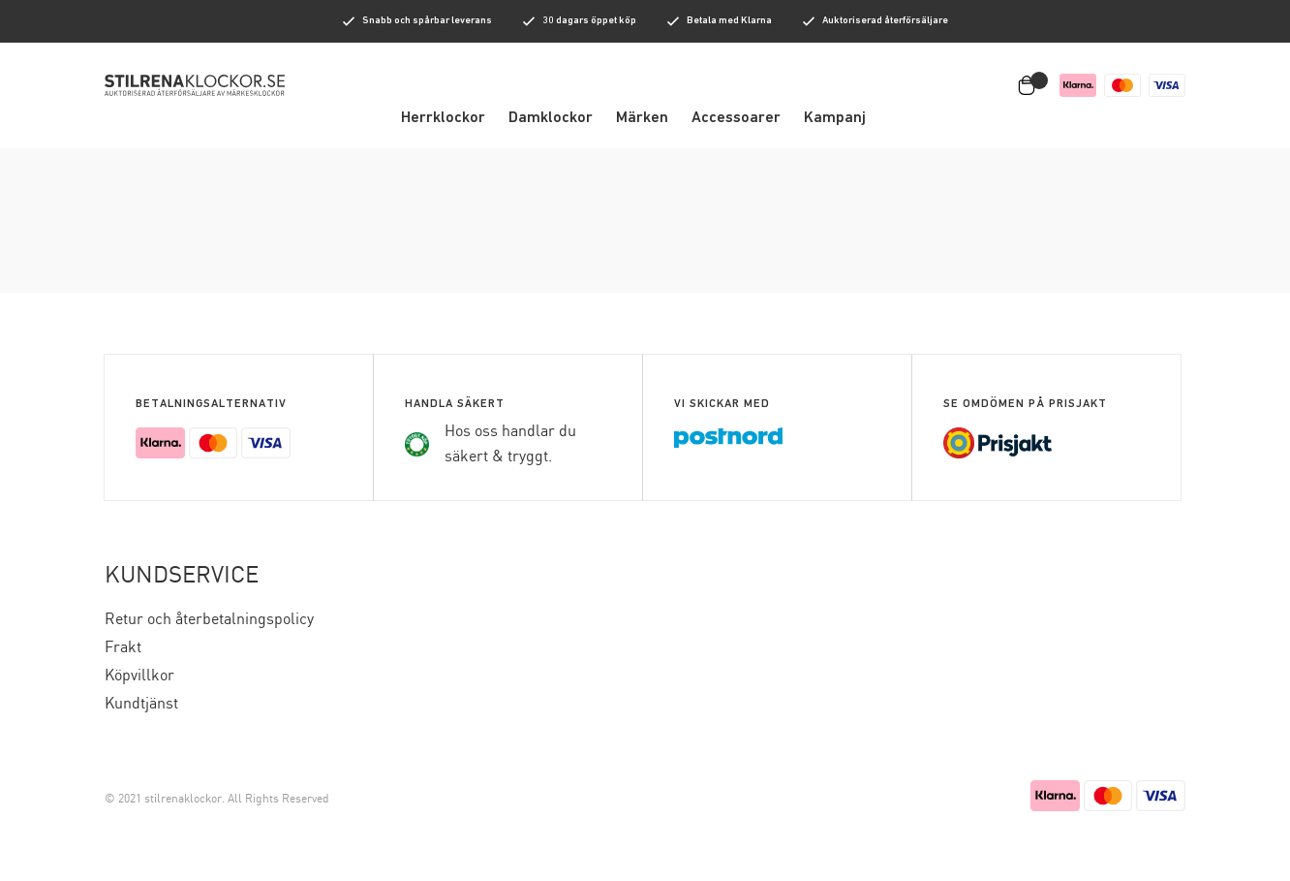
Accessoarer (736, 118)
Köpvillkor (139, 676)
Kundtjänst (141, 704)
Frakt (123, 648)
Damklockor (550, 118)
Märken (642, 118)
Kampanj (835, 118)
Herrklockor (443, 118)
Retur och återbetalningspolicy (209, 620)
